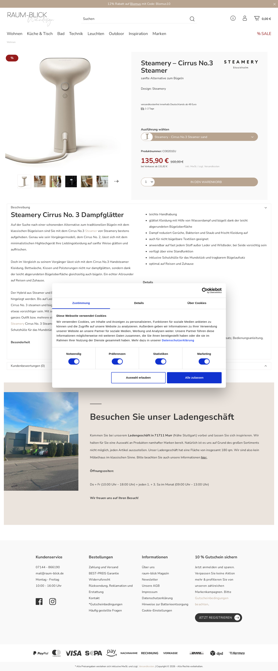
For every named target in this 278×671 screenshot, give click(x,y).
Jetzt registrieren (219, 618)
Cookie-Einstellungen (157, 610)
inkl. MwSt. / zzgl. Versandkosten (202, 166)
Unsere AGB (151, 586)
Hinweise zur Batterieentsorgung (165, 604)
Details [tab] (139, 303)
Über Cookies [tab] (196, 303)
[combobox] (134, 19)
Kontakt (94, 598)
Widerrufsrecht (99, 579)
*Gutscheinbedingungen (105, 604)
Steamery (17, 324)
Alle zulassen (194, 377)
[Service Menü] (233, 19)
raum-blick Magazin (155, 573)
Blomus (135, 4)
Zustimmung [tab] (81, 303)
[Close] (274, 4)
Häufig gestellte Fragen (105, 610)
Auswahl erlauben (138, 377)
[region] (63, 120)
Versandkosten (146, 666)
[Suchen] (192, 19)
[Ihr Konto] (244, 19)
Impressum (150, 592)
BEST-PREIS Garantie (104, 573)
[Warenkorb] (262, 19)
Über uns (148, 567)
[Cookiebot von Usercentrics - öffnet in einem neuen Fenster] (205, 290)
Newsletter (150, 579)
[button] (139, 207)
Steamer (91, 231)
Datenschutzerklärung (157, 598)
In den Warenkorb (206, 182)
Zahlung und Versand (103, 567)
